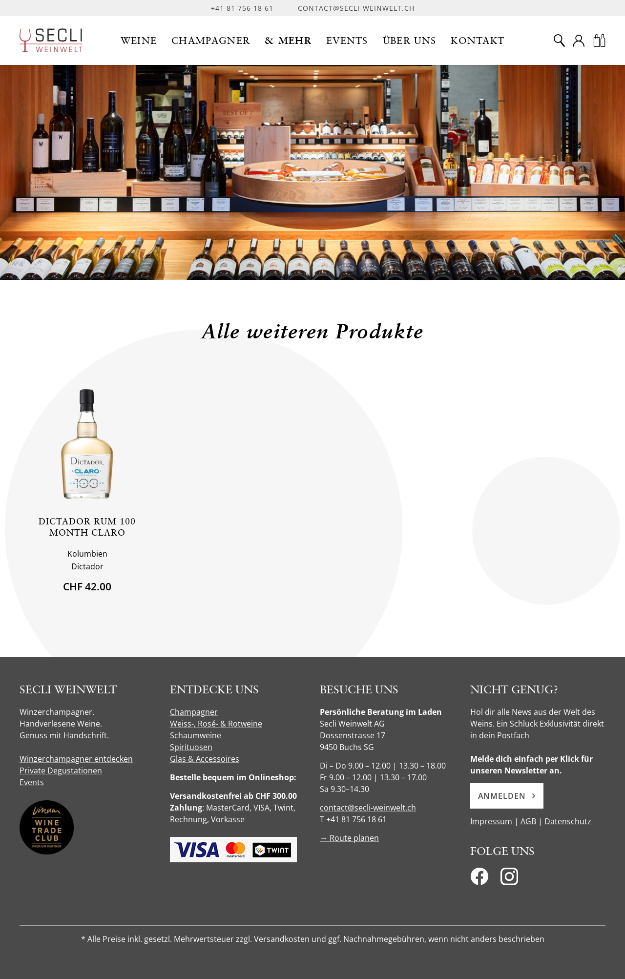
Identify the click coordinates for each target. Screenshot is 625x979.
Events (32, 782)
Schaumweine (195, 735)
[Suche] (559, 40)
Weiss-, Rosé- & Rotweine (216, 723)
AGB (528, 821)
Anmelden (507, 796)
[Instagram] (509, 879)
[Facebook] (479, 879)
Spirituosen (191, 747)
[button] (139, 40)
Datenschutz (567, 821)
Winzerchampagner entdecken (76, 758)
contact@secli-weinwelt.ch (356, 8)
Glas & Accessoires (204, 758)
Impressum (491, 821)
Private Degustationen (61, 770)
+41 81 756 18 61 (242, 8)
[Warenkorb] (599, 40)
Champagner (194, 712)
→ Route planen (349, 838)
